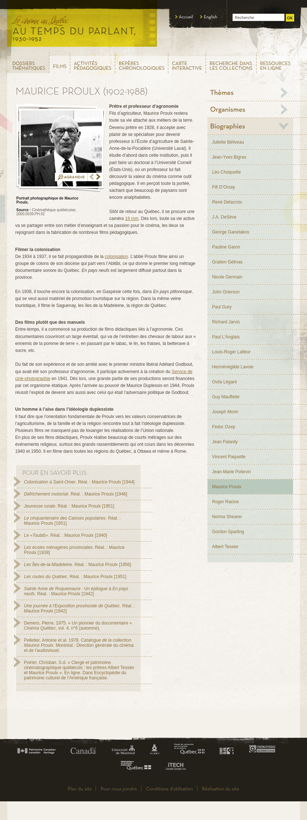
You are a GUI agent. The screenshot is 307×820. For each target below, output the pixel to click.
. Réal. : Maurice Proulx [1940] (65, 535)
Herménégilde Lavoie (233, 366)
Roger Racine (225, 501)
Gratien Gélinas (227, 262)
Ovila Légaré (224, 381)
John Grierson (226, 292)
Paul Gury (222, 307)
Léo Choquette (226, 172)
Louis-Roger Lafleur (231, 351)
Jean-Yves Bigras (229, 157)
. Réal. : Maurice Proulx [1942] (79, 608)
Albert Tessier (225, 546)
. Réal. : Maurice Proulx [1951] (69, 506)
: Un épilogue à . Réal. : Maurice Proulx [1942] (76, 591)
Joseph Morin (225, 411)
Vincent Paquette (229, 456)
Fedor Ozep (223, 426)
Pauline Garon (226, 247)
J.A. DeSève (224, 217)
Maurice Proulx (227, 486)
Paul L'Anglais (226, 336)
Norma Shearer (227, 516)
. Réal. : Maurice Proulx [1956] (77, 564)
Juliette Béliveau (228, 142)
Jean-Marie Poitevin (231, 471)
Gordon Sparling (228, 531)
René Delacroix (227, 202)
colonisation (116, 256)
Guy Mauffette (226, 396)
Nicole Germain (227, 277)
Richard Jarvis (226, 321)
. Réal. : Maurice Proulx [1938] (74, 550)
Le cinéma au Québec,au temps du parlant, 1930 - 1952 (82, 25)
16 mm (132, 218)
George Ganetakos (230, 232)
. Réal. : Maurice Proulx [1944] (79, 482)
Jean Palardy (225, 441)
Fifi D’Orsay (223, 187)
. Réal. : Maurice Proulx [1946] (75, 494)
